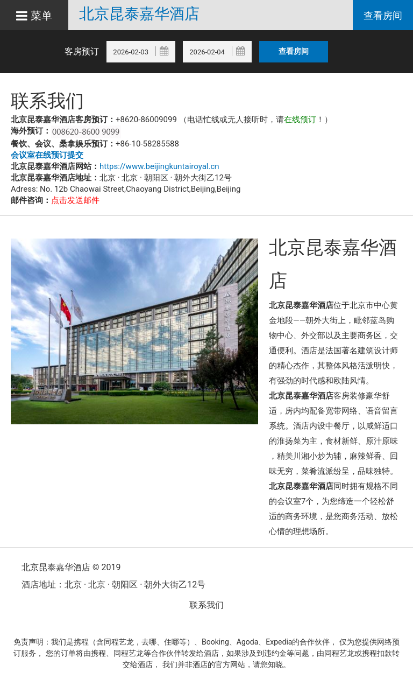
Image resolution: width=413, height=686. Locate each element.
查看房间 (383, 15)
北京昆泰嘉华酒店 (139, 14)
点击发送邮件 (75, 200)
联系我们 (206, 605)
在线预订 (300, 119)
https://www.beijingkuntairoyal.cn (159, 166)
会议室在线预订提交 (47, 155)
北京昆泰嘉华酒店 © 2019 (71, 567)
